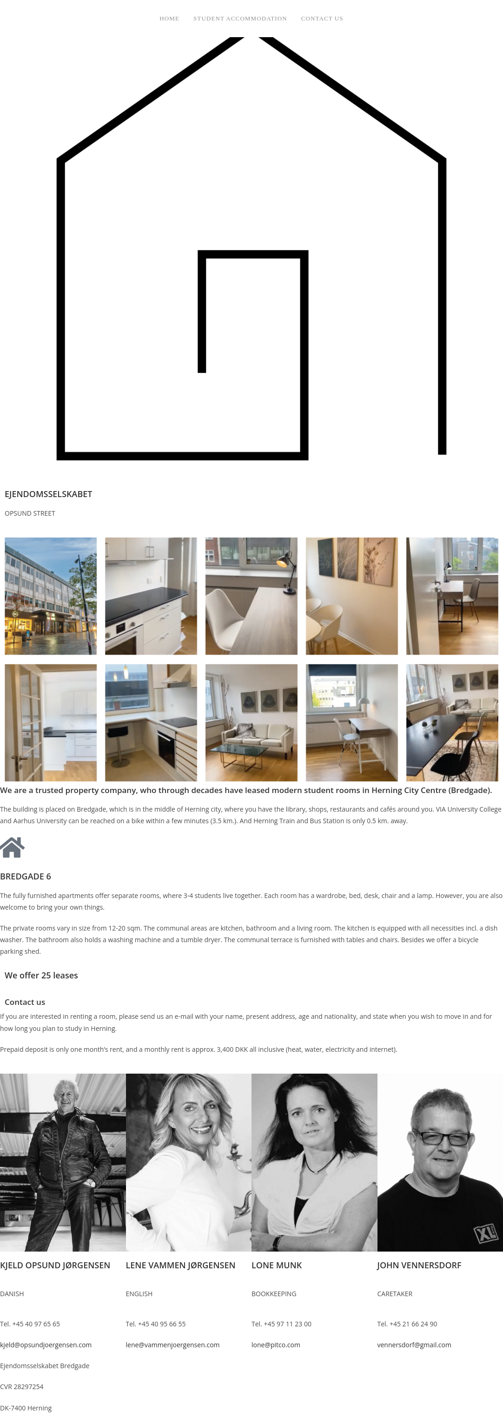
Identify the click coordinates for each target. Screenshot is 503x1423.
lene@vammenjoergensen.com (173, 1344)
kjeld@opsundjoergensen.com (46, 1344)
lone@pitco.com (276, 1344)
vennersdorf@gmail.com (414, 1344)
